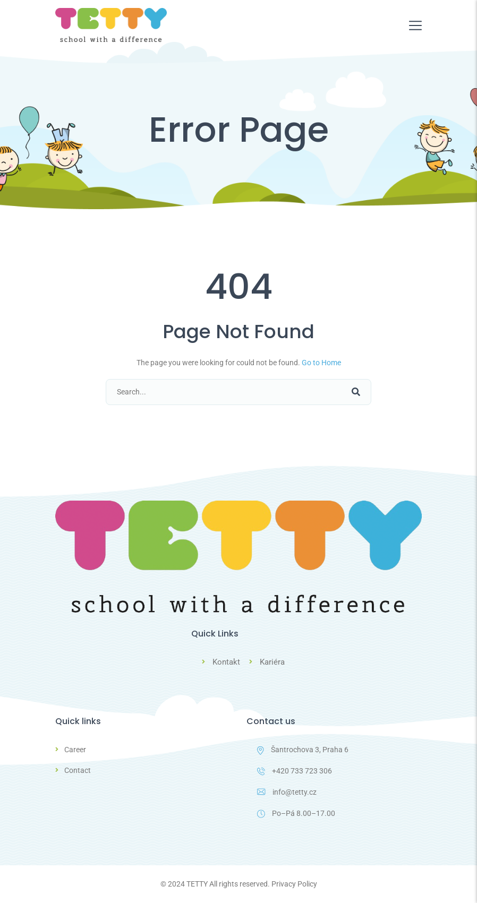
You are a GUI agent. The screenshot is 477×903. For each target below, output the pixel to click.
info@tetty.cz (287, 792)
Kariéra (272, 662)
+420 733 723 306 (294, 771)
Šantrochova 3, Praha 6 (302, 750)
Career (75, 749)
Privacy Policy (294, 884)
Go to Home (321, 362)
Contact (77, 770)
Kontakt (226, 662)
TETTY (197, 884)
